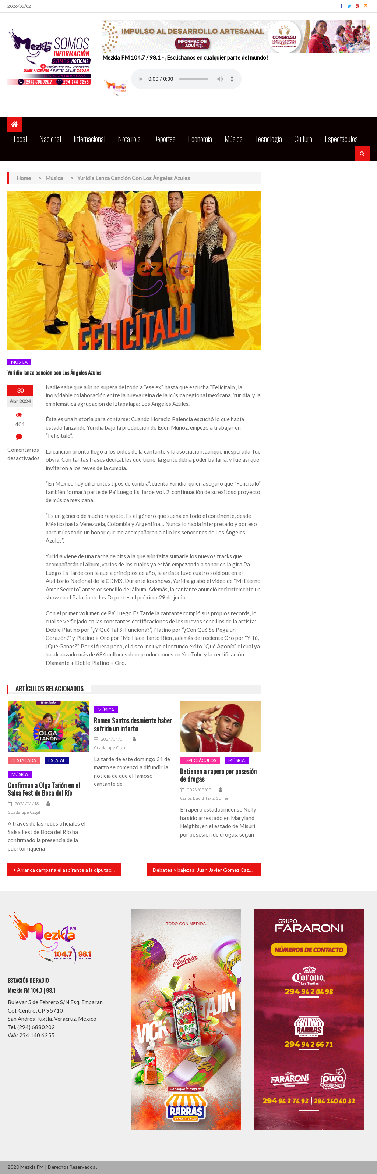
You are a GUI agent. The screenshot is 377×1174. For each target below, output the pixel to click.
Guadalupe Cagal (24, 812)
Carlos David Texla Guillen (204, 798)
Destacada (23, 760)
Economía (200, 138)
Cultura (303, 138)
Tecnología (268, 138)
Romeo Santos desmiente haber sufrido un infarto (133, 725)
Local (20, 138)
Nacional (50, 138)
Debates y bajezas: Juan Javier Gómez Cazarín (205, 870)
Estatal (56, 760)
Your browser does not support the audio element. (186, 79)
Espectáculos (341, 138)
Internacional (89, 138)
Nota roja (129, 138)
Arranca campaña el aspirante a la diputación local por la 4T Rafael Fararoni (69, 870)
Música (234, 138)
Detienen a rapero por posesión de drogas (218, 775)
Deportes (164, 138)
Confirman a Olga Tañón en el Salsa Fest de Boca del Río (44, 789)
